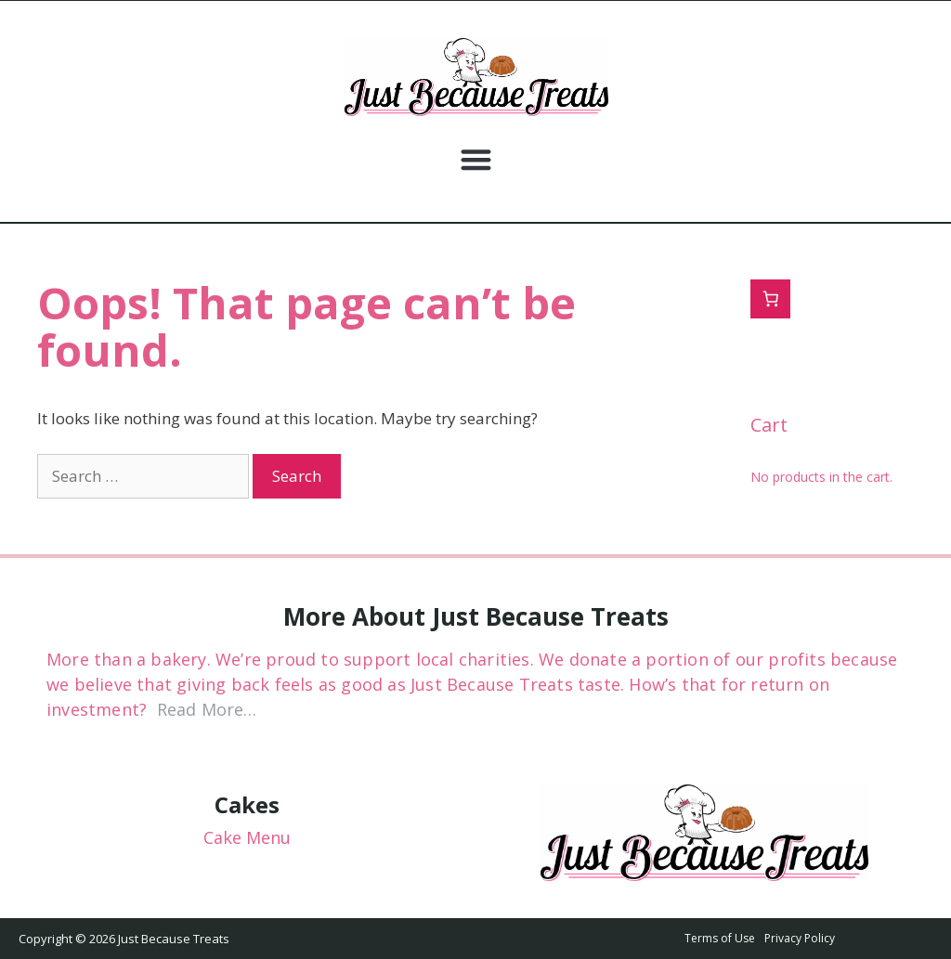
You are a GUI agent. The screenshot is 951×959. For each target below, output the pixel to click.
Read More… (207, 709)
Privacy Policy (799, 938)
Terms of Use (719, 938)
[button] (476, 159)
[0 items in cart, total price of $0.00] (770, 299)
